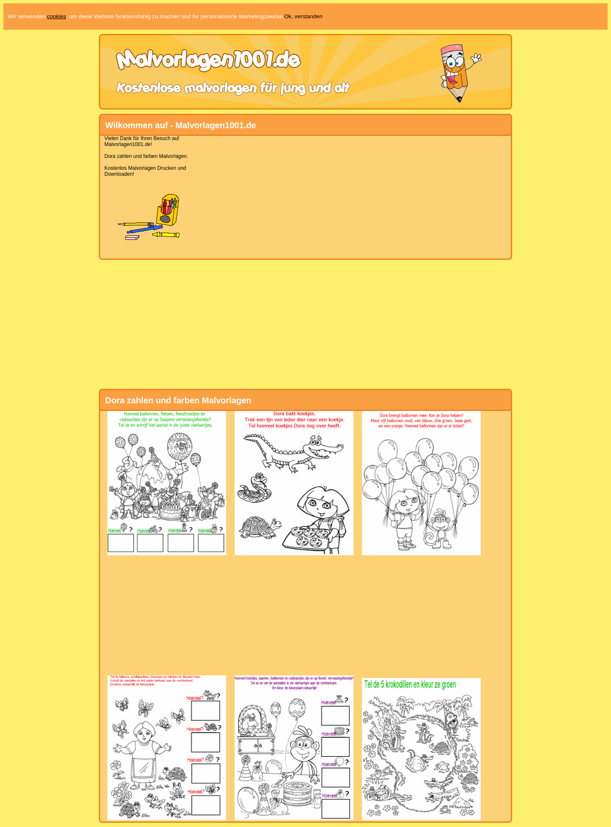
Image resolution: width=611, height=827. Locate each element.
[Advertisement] (302, 194)
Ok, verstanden (303, 16)
